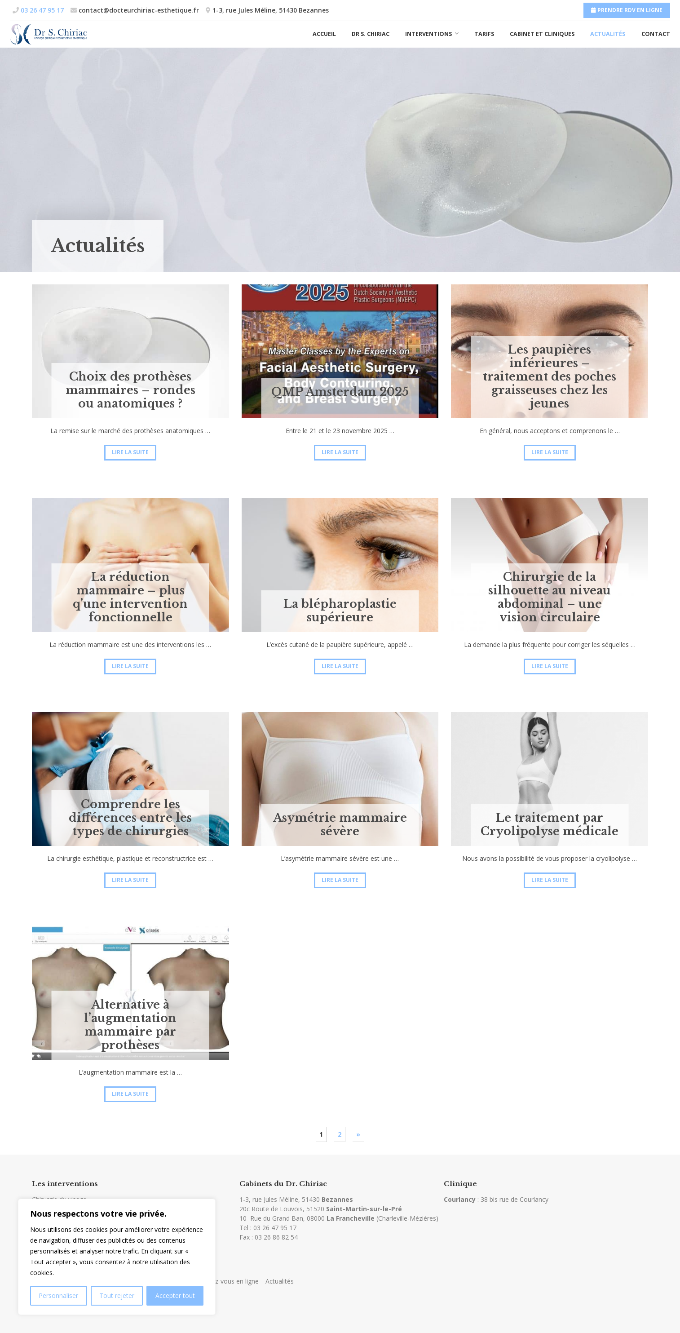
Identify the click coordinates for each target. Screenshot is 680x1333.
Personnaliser (58, 1295)
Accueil (324, 34)
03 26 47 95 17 (274, 1227)
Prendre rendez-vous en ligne (216, 1281)
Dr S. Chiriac (370, 34)
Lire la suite (130, 452)
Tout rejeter (116, 1295)
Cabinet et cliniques (542, 34)
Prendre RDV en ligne (626, 10)
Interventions (428, 34)
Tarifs (484, 34)
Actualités (607, 34)
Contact (655, 34)
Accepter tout (175, 1295)
